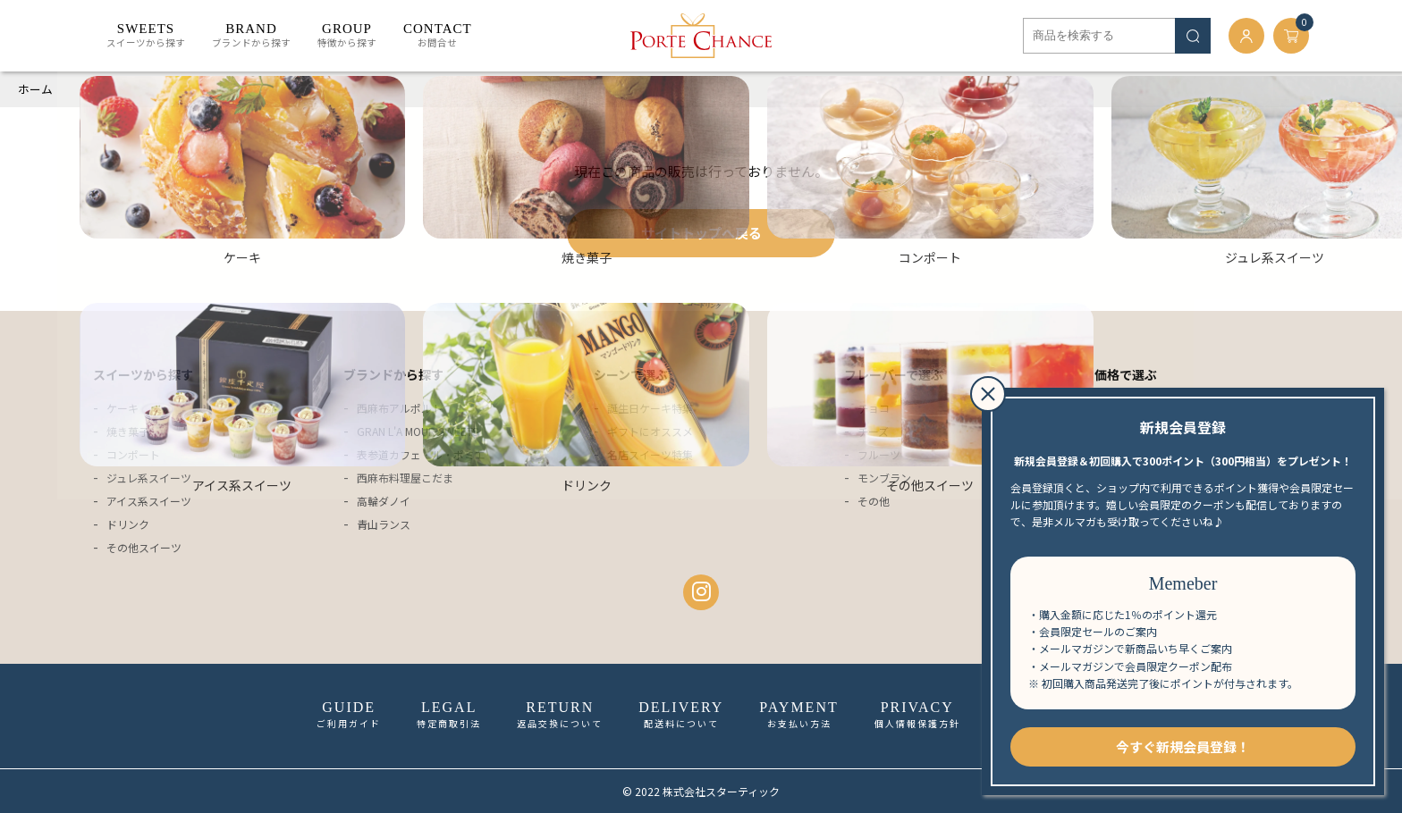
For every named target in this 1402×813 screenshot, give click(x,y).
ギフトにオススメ (650, 431)
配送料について (680, 715)
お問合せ (437, 35)
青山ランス (383, 524)
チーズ (873, 431)
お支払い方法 (798, 715)
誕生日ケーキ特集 (650, 407)
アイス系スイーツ (148, 500)
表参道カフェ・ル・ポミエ (421, 454)
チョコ (873, 407)
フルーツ (878, 454)
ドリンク (127, 524)
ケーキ (122, 407)
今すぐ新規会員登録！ (1183, 746)
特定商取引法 (449, 715)
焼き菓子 (127, 431)
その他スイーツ (144, 547)
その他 (873, 500)
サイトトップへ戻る (701, 232)
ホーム (35, 88)
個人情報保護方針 (917, 715)
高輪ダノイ (383, 500)
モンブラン (884, 477)
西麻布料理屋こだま (405, 477)
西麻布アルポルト (400, 407)
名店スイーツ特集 (650, 454)
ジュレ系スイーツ (148, 477)
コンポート (133, 454)
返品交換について (560, 715)
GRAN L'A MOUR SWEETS (417, 431)
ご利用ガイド (349, 715)
